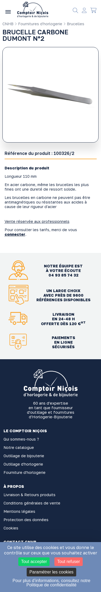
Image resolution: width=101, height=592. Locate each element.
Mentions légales (19, 511)
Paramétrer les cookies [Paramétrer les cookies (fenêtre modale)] (51, 572)
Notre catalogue (19, 447)
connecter (15, 234)
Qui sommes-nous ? (21, 439)
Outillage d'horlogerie (23, 464)
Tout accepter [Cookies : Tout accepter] (34, 561)
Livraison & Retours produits (29, 494)
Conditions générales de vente (32, 503)
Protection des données (26, 519)
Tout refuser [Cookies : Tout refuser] (68, 561)
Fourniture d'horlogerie (25, 472)
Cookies (11, 528)
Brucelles (73, 23)
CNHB (7, 23)
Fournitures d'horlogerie (38, 23)
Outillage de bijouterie (24, 455)
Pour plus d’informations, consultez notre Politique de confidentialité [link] (51, 582)
